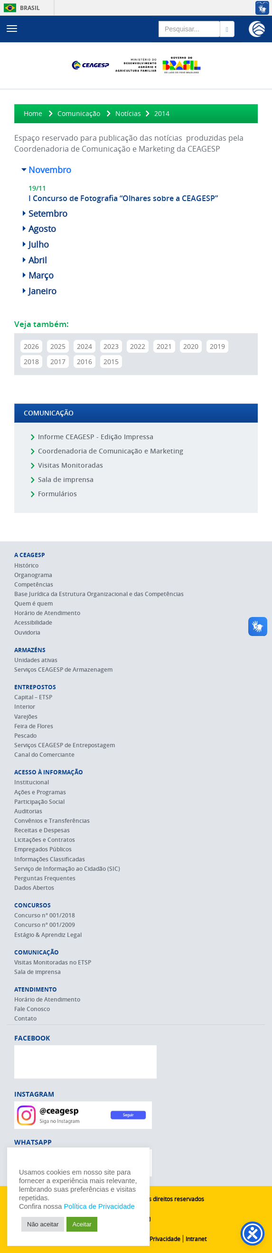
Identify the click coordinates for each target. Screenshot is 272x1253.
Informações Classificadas (49, 859)
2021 (164, 346)
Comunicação (78, 113)
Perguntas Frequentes (44, 878)
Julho (38, 244)
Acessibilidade (33, 622)
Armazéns (30, 650)
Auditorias (28, 811)
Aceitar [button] (81, 1224)
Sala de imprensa (66, 479)
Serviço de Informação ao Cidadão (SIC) (67, 869)
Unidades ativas (35, 660)
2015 (111, 361)
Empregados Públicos (43, 849)
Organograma (33, 575)
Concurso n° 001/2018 (44, 915)
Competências (33, 584)
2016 (84, 361)
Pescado (25, 736)
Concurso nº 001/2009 (44, 925)
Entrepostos (35, 687)
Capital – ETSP (33, 697)
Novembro (49, 169)
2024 (84, 346)
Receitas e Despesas (42, 830)
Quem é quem (33, 603)
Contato (25, 1018)
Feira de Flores (33, 726)
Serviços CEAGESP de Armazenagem (63, 669)
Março (41, 275)
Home (33, 113)
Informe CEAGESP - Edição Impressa (95, 436)
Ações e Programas (40, 792)
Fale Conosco (32, 1009)
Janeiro (42, 291)
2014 (161, 113)
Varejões (26, 717)
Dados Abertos (34, 888)
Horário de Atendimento (47, 613)
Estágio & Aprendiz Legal (48, 935)
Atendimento (35, 989)
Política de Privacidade (150, 1239)
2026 (31, 346)
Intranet (196, 1239)
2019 (217, 346)
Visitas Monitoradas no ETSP (52, 962)
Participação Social (39, 802)
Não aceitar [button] (42, 1224)
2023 (111, 346)
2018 (31, 361)
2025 (58, 346)
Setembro (47, 213)
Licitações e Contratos (44, 840)
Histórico (26, 565)
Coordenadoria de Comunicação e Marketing (110, 450)
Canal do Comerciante (44, 755)
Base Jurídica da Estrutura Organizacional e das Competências (99, 594)
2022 (137, 346)
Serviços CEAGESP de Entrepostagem (64, 745)
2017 (58, 361)
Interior (24, 707)
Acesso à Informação (48, 772)
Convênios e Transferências (52, 821)
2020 (190, 346)
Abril (37, 260)
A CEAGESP (29, 555)
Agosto (42, 228)
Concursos (32, 905)
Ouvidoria (27, 632)
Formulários (57, 493)
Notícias (128, 113)
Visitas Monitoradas (70, 465)
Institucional (31, 782)
